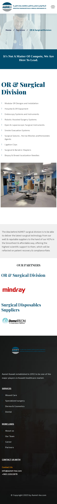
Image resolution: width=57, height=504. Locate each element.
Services (20, 30)
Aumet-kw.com (39, 495)
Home (8, 30)
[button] (2, 185)
